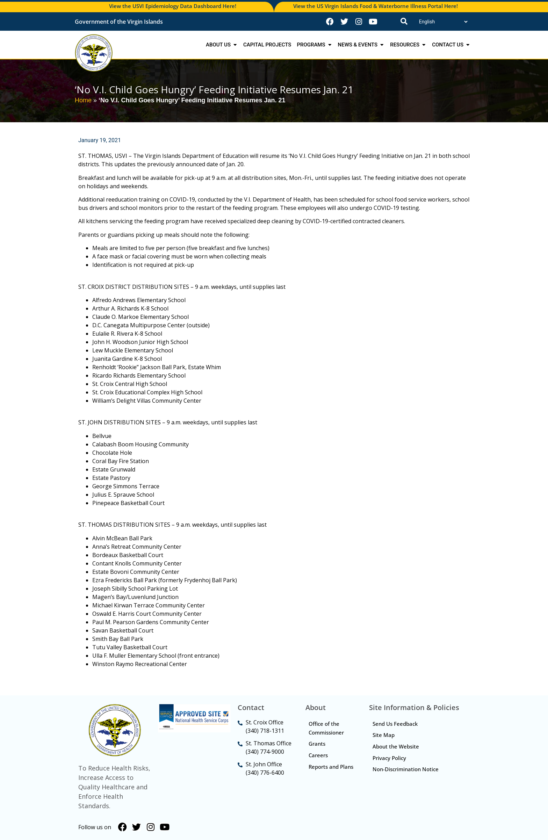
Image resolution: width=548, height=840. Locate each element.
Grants (317, 743)
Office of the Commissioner (326, 728)
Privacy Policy (389, 758)
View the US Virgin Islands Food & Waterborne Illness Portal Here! (375, 5)
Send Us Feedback (395, 723)
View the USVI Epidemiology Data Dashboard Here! (172, 5)
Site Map (384, 735)
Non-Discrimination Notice (406, 769)
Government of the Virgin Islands (119, 21)
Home (83, 100)
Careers (318, 755)
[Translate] (443, 21)
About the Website (396, 746)
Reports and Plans (324, 771)
